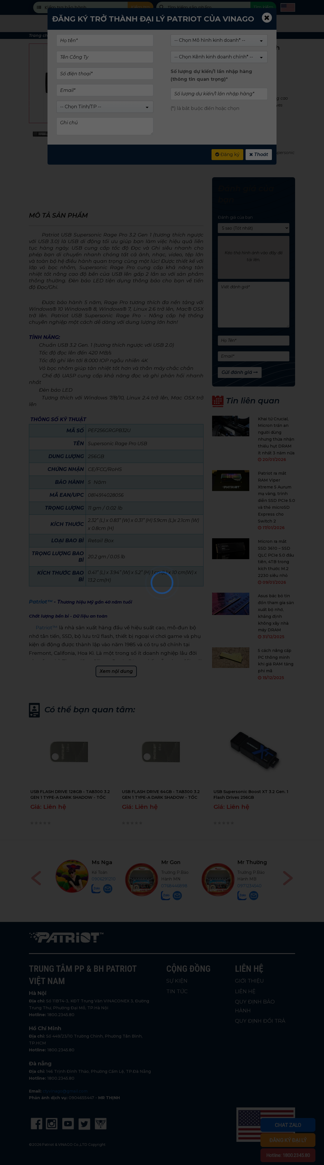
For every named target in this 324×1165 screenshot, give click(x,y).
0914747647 (96, 885)
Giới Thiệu (214, 23)
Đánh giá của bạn (235, 217)
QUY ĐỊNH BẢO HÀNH (255, 1006)
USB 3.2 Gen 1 (256, 152)
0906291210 (180, 879)
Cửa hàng (115, 23)
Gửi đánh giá (240, 372)
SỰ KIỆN (176, 981)
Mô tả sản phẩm (58, 215)
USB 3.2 (233, 152)
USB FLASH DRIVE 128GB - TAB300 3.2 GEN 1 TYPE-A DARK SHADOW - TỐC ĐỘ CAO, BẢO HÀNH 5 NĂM (70, 794)
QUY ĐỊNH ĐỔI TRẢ (260, 1021)
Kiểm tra (140, 7)
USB (167, 152)
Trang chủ (40, 35)
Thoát (258, 154)
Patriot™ (46, 627)
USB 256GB (212, 152)
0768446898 (250, 885)
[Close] (267, 18)
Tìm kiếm (263, 7)
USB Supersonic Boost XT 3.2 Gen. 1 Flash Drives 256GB (251, 794)
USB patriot (186, 152)
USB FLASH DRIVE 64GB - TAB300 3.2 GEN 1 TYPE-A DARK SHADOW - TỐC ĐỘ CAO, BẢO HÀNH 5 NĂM (161, 794)
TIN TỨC (177, 991)
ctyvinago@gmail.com (65, 1091)
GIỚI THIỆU (249, 981)
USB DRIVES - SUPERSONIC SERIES (204, 145)
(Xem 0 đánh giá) (196, 67)
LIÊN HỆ (245, 991)
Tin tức (251, 23)
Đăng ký (227, 154)
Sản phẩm (75, 23)
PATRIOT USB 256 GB (186, 159)
